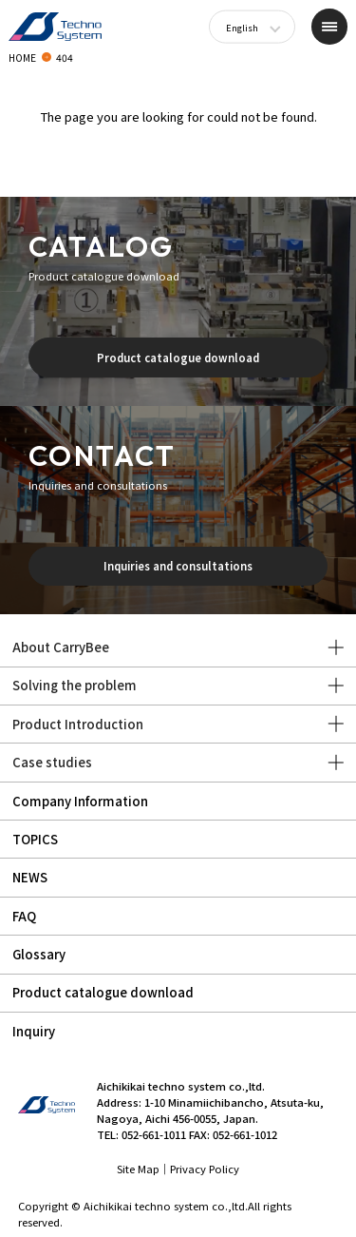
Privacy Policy (204, 1168)
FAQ (24, 916)
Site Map (138, 1168)
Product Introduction (77, 724)
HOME (22, 57)
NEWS (29, 877)
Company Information (80, 801)
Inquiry (33, 1031)
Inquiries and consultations (178, 565)
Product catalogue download (178, 357)
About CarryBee (60, 647)
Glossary (39, 954)
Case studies (52, 762)
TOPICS (35, 839)
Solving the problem (74, 685)
